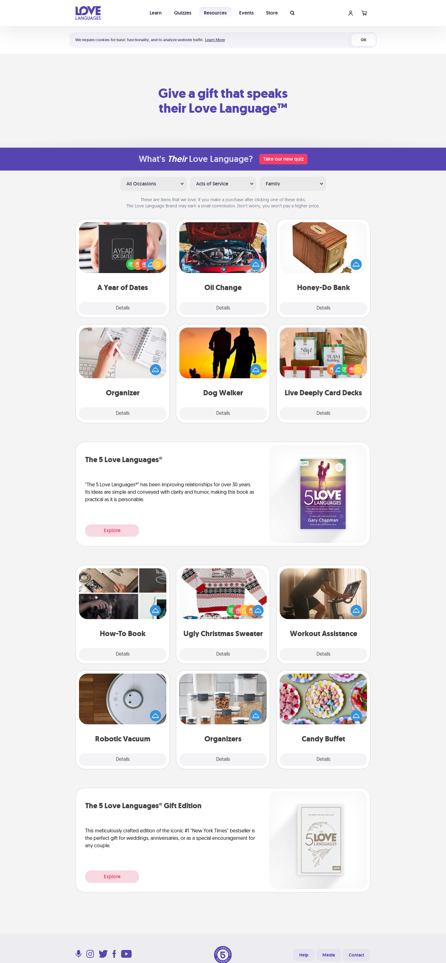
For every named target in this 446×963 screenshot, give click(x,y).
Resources (215, 13)
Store (272, 13)
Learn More (215, 39)
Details (123, 308)
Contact (356, 955)
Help (303, 955)
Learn (156, 13)
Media (328, 955)
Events (246, 13)
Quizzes (182, 13)
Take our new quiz (283, 159)
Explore (112, 530)
